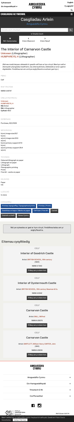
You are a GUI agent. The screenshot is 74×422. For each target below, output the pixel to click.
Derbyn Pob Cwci (20, 420)
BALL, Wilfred (39, 316)
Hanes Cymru (23, 215)
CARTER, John (50, 344)
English (70, 2)
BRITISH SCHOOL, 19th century (39, 260)
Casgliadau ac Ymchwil (13, 14)
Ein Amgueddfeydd (9, 7)
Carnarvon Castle (37, 310)
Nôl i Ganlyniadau (10, 39)
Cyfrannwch (6, 3)
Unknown (6, 53)
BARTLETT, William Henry (34, 344)
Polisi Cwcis (60, 417)
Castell (54, 210)
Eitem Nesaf (45, 39)
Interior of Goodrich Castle (37, 253)
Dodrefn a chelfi (8, 215)
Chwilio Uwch (37, 34)
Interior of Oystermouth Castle (37, 282)
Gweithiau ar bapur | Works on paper (16, 210)
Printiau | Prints (44, 206)
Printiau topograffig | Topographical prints (18, 206)
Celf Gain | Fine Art (41, 210)
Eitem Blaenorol (28, 39)
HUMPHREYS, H (10, 56)
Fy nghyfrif (69, 6)
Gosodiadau (6, 420)
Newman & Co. (52, 289)
